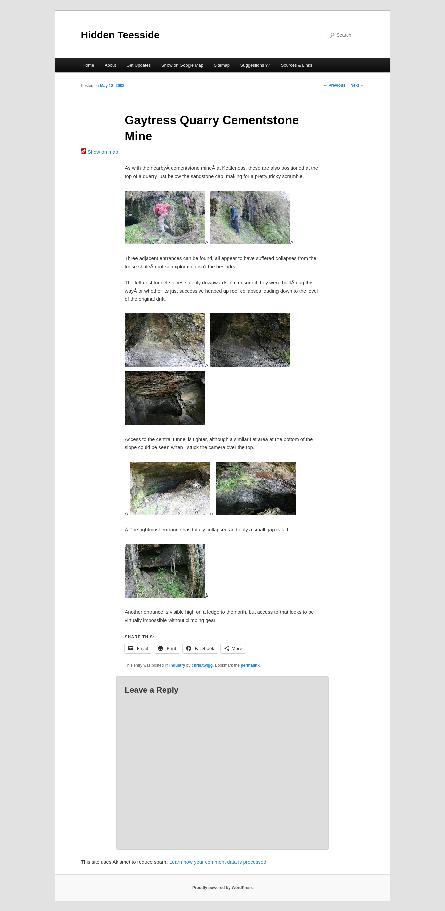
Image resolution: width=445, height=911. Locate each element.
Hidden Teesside (120, 34)
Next (357, 85)
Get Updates (138, 65)
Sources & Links (296, 65)
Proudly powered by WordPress (222, 887)
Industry (177, 665)
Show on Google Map (182, 65)
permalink (250, 665)
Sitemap (222, 65)
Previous (334, 85)
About (110, 65)
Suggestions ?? (255, 65)
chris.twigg (202, 665)
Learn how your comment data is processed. (218, 862)
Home (88, 65)
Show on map (99, 152)
